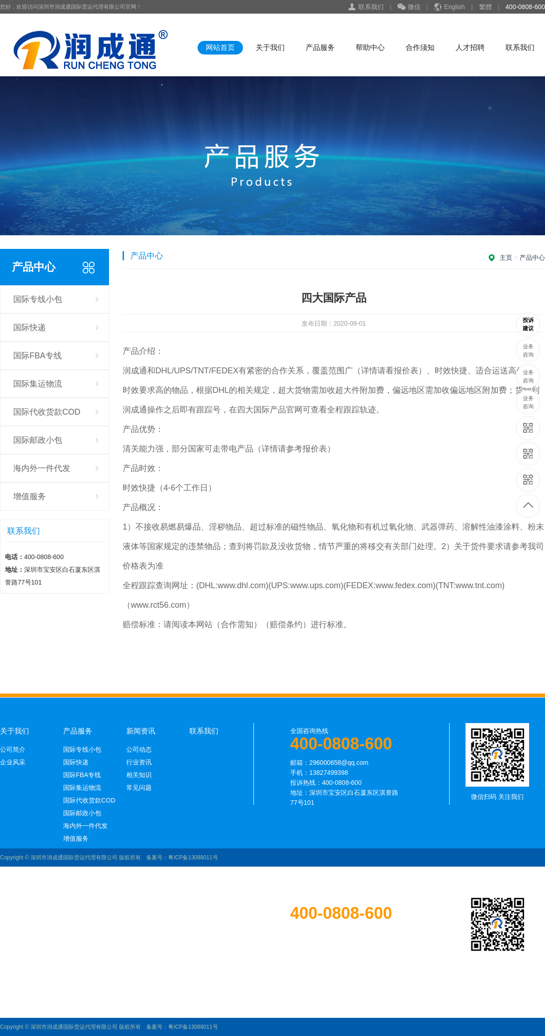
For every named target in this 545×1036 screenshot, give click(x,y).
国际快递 (29, 327)
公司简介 (12, 749)
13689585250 (528, 324)
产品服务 (320, 47)
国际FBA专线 (37, 355)
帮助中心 (370, 47)
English (454, 6)
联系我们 (371, 6)
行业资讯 (139, 762)
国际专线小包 (37, 299)
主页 (506, 257)
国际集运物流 (37, 383)
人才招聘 (470, 47)
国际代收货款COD (46, 411)
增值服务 (29, 496)
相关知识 (139, 775)
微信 (409, 7)
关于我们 (270, 47)
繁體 (485, 6)
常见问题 (139, 787)
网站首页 (220, 47)
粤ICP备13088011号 (193, 857)
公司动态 (139, 749)
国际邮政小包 (37, 440)
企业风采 (12, 762)
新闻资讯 (140, 731)
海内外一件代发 (41, 468)
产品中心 (532, 257)
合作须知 (420, 47)
